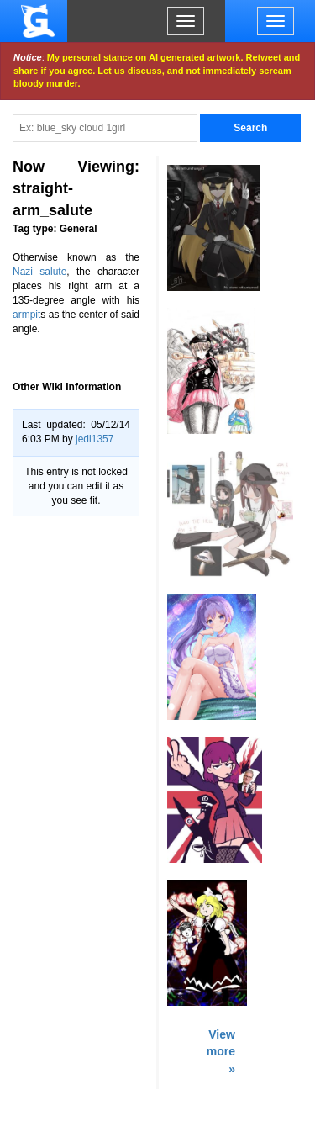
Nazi (23, 272)
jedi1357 (94, 439)
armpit (26, 314)
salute (52, 272)
